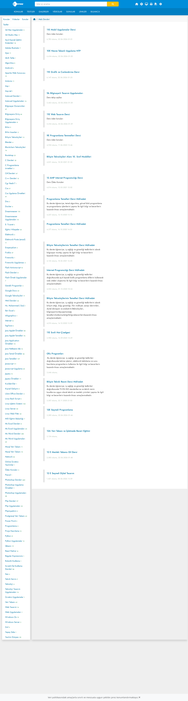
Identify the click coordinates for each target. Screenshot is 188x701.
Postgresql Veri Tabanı (16, 515)
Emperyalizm (11, 247)
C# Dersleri (11, 173)
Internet (9, 320)
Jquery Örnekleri (13, 378)
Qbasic (9, 545)
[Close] (139, 697)
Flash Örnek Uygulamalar (16, 279)
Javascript (10, 363)
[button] (161, 4)
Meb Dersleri (44, 19)
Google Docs (12, 290)
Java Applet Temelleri (15, 335)
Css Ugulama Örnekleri (15, 195)
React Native (11, 550)
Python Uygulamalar (14, 540)
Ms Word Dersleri (14, 433)
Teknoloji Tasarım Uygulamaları (12, 591)
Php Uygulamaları (13, 505)
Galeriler (44, 11)
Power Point (11, 520)
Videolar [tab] (16, 19)
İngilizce (9, 325)
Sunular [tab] (25, 19)
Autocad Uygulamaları (15, 101)
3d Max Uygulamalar (14, 29)
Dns (7, 201)
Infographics (11, 315)
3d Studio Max (12, 34)
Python (9, 535)
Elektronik (10, 234)
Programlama (11, 525)
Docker (9, 206)
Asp (7, 86)
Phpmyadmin (11, 510)
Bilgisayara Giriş (13, 114)
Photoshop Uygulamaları (15, 494)
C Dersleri (10, 160)
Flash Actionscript (14, 267)
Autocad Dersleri (13, 96)
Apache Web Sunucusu (15, 74)
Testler (31, 11)
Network (10, 456)
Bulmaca (95, 11)
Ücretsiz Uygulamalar (15, 597)
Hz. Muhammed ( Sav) (15, 305)
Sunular (70, 11)
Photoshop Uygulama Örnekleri (14, 486)
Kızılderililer (11, 383)
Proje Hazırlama (13, 530)
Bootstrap (10, 155)
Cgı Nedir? (11, 183)
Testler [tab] (6, 24)
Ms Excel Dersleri (13, 423)
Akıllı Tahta (10, 57)
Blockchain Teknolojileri (15, 149)
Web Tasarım (12, 607)
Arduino (9, 81)
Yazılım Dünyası (13, 637)
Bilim (8, 127)
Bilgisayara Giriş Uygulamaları (12, 121)
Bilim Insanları (12, 132)
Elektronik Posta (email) (15, 241)
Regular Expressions (14, 555)
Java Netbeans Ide (14, 348)
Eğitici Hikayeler (13, 229)
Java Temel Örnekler (15, 353)
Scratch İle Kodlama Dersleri (13, 567)
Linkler (83, 11)
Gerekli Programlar (14, 285)
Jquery (9, 373)
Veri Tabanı (11, 602)
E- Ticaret (10, 224)
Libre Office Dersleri (14, 393)
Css (8, 188)
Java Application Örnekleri (12, 342)
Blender (9, 142)
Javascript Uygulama (15, 368)
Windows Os (12, 617)
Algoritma (10, 62)
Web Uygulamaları (13, 612)
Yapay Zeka (10, 632)
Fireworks (10, 257)
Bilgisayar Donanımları (15, 107)
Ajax (8, 52)
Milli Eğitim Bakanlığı (15, 418)
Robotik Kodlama (13, 560)
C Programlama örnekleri (12, 167)
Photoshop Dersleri (15, 479)
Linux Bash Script (13, 398)
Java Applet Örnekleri (15, 330)
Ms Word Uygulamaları (15, 440)
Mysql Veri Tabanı (14, 451)
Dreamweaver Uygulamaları (12, 218)
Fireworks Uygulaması (15, 262)
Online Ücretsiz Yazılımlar (11, 463)
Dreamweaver (12, 211)
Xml (7, 627)
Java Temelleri (12, 358)
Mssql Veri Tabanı (14, 446)
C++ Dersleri (12, 178)
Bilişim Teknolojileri (14, 137)
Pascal (8, 474)
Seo (7, 574)
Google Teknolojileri (15, 295)
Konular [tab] (6, 19)
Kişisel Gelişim (12, 388)
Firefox (9, 252)
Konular (18, 11)
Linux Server (11, 408)
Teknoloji (9, 584)
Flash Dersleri (11, 272)
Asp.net (9, 91)
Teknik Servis (11, 579)
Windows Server (13, 622)
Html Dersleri (12, 300)
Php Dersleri (11, 500)
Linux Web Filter (13, 413)
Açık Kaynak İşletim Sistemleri (13, 41)
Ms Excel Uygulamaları (16, 428)
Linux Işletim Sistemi (15, 403)
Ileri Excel (10, 310)
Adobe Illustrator (13, 47)
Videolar (57, 11)
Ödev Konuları (12, 469)
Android (9, 67)
